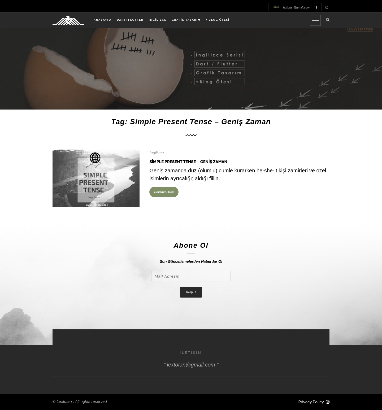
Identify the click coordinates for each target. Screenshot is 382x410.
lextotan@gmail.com (296, 7)
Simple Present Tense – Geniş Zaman (188, 161)
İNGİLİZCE (157, 19)
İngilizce (156, 152)
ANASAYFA (102, 19)
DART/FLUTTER (130, 19)
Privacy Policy (311, 402)
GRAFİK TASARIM (186, 19)
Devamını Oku (163, 192)
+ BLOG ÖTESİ (217, 19)
